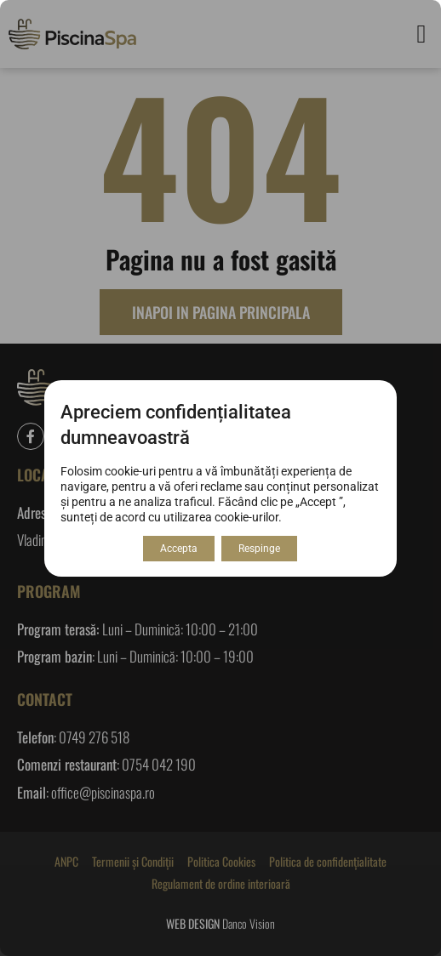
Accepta (179, 549)
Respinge (259, 549)
